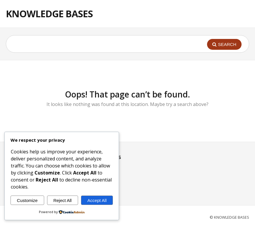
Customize (27, 200)
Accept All (97, 200)
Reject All (62, 200)
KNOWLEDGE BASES (49, 13)
